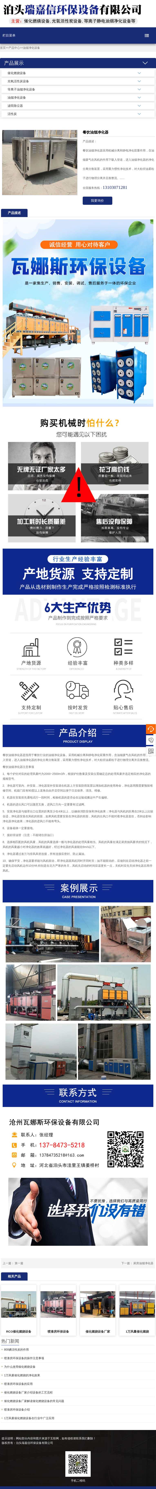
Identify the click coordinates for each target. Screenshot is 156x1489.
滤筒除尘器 (15, 105)
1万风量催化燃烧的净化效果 (22, 1375)
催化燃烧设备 (17, 73)
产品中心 (14, 47)
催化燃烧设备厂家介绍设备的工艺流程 (28, 1392)
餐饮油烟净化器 (13, 755)
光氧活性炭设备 (18, 81)
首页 (3, 47)
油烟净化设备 (31, 47)
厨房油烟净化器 (143, 1263)
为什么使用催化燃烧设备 (20, 1366)
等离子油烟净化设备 (21, 89)
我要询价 (97, 200)
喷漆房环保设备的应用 (18, 1383)
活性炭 (12, 114)
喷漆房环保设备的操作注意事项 (24, 1358)
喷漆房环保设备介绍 (17, 1409)
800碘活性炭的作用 (16, 1349)
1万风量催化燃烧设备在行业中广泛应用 (29, 1418)
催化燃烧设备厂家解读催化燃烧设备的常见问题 (34, 1401)
